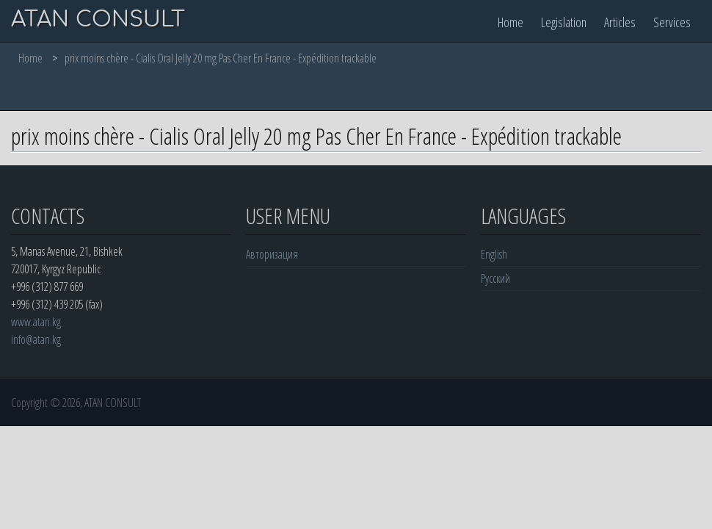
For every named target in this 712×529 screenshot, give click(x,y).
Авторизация (272, 254)
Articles (620, 22)
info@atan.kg (36, 339)
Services (672, 22)
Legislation (563, 22)
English (494, 254)
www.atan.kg (36, 322)
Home (510, 22)
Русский (495, 278)
